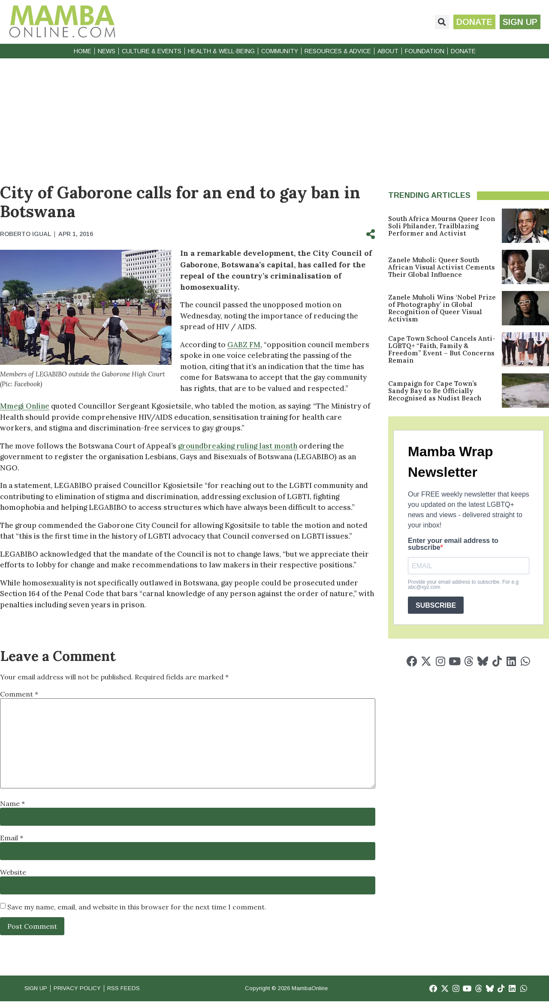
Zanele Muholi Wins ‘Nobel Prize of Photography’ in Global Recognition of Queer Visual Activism (442, 308)
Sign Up (37, 989)
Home (82, 51)
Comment (19, 694)
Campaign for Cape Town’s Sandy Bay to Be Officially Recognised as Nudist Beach (434, 390)
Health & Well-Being (221, 51)
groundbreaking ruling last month (237, 446)
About (387, 51)
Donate (463, 51)
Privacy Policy (85, 989)
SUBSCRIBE (436, 605)
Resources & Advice (338, 51)
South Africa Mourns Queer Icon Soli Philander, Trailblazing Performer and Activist (441, 226)
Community (279, 51)
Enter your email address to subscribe (453, 544)
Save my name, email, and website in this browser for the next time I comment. (136, 906)
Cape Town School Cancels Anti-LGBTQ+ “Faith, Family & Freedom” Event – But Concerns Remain (441, 349)
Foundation (424, 51)
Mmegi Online (24, 406)
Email (11, 837)
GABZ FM (243, 344)
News (106, 51)
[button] (437, 22)
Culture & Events (151, 51)
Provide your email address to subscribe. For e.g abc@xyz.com (463, 584)
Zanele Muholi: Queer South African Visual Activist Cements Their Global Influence (441, 267)
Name (12, 803)
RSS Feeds (137, 989)
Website (13, 872)
